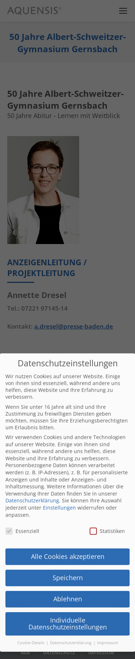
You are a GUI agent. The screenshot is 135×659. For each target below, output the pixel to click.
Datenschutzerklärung (32, 476)
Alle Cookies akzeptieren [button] (67, 532)
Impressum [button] (107, 619)
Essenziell (22, 507)
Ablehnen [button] (67, 575)
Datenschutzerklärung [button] (71, 619)
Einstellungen (59, 483)
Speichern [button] (68, 554)
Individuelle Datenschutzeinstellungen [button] (67, 600)
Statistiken (107, 507)
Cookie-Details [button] (31, 619)
